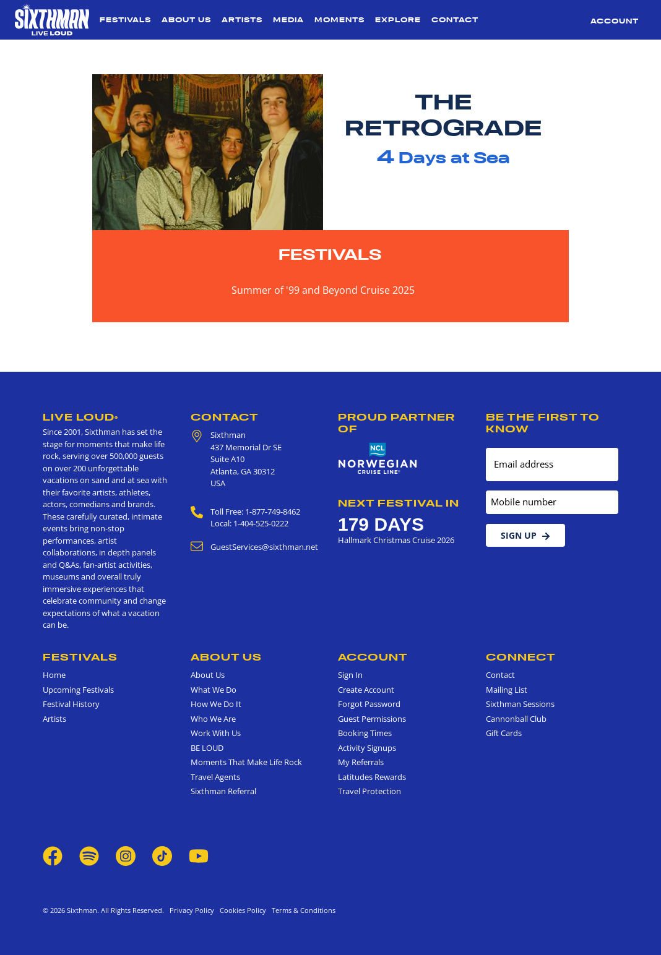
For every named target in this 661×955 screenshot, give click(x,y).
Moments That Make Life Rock (246, 762)
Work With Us (216, 733)
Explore (398, 19)
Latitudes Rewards (372, 776)
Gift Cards (504, 733)
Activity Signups (367, 747)
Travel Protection (369, 791)
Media (288, 19)
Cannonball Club (516, 718)
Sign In (350, 674)
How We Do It (216, 703)
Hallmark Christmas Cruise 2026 (396, 540)
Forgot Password (369, 703)
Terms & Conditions (301, 910)
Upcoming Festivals (78, 689)
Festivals (125, 19)
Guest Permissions (372, 718)
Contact (454, 19)
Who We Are (213, 718)
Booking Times (365, 733)
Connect (521, 657)
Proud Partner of (396, 423)
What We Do (213, 689)
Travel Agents (215, 776)
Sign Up (525, 535)
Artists (242, 19)
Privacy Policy (192, 910)
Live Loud (80, 417)
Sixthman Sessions (520, 703)
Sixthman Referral (223, 791)
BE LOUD (207, 747)
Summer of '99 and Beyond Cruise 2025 (323, 290)
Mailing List (506, 689)
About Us (186, 19)
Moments (339, 19)
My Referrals (361, 762)
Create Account (366, 689)
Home (54, 674)
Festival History (71, 703)
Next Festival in (398, 503)
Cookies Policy (241, 910)
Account (614, 21)
